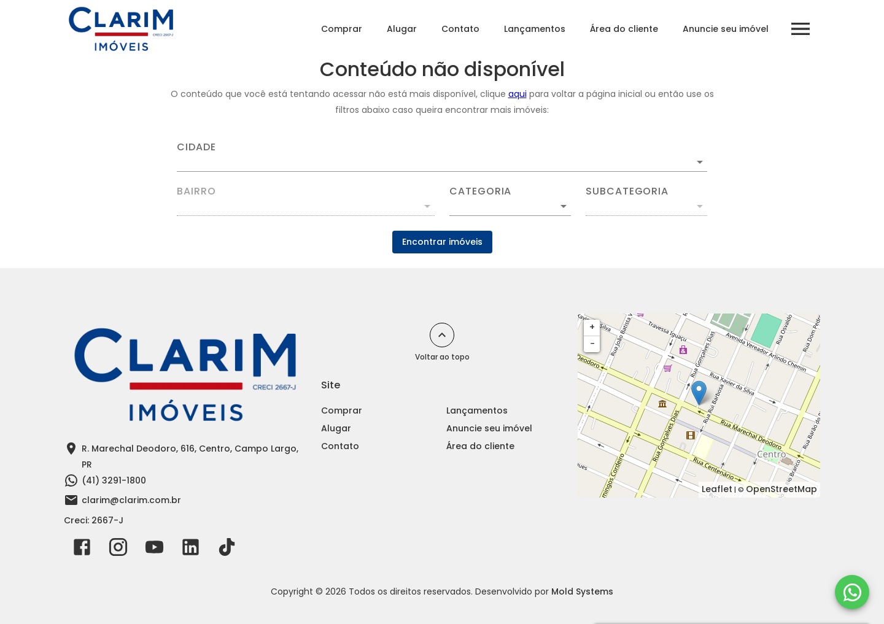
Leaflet (717, 489)
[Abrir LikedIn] (190, 549)
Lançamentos (534, 29)
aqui (517, 94)
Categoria (480, 191)
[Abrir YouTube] (154, 549)
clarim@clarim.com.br (131, 500)
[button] (510, 206)
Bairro (196, 191)
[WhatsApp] (852, 592)
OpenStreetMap (781, 489)
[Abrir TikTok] (227, 549)
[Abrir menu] (800, 28)
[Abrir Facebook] (82, 549)
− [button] (592, 343)
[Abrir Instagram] (118, 549)
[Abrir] (699, 162)
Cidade (196, 147)
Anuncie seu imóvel (726, 29)
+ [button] (592, 327)
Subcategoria (627, 191)
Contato (460, 29)
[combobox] (442, 157)
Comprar (341, 29)
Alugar (402, 29)
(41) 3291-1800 (114, 480)
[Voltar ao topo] (442, 335)
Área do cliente (624, 29)
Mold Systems (582, 591)
